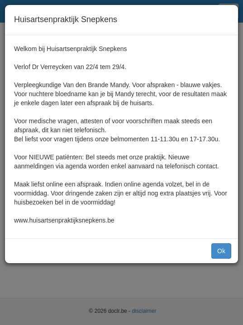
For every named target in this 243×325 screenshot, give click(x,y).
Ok (221, 251)
